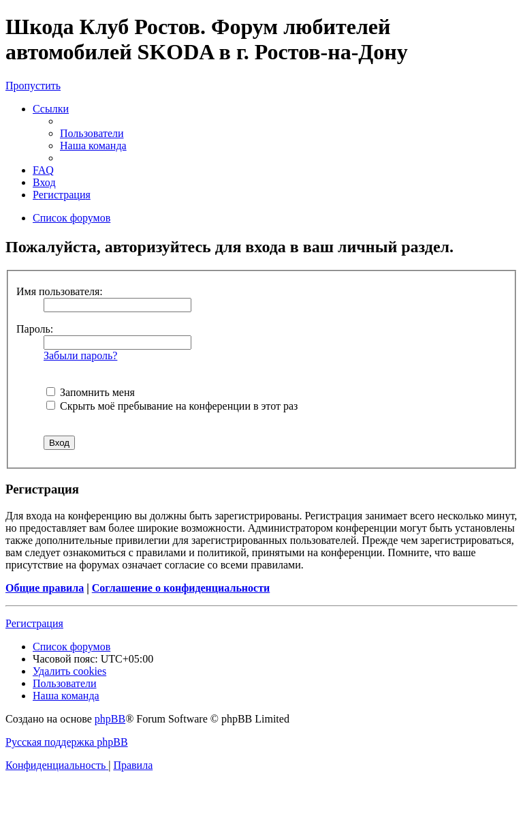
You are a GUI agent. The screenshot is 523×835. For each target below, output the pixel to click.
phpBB (110, 719)
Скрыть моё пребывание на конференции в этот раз (172, 406)
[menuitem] (92, 133)
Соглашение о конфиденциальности (181, 588)
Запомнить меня (90, 392)
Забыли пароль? (80, 355)
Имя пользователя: (59, 291)
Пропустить (33, 85)
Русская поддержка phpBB (66, 742)
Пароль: (34, 329)
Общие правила (44, 588)
